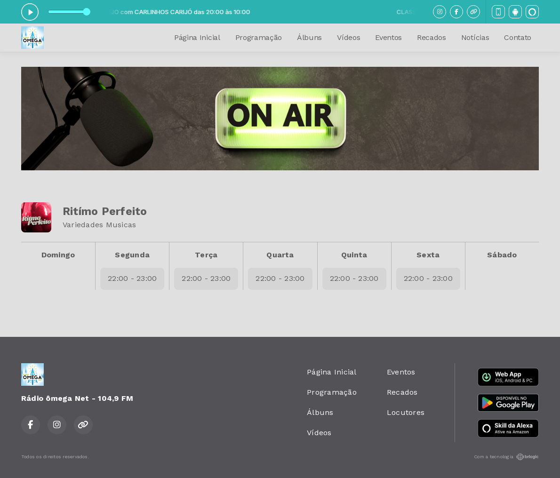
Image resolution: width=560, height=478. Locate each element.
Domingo (58, 254)
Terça (206, 254)
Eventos (388, 37)
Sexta (428, 254)
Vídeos (348, 37)
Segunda (132, 254)
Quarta (280, 254)
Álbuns (309, 37)
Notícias (475, 37)
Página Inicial (197, 37)
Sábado (502, 254)
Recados (431, 37)
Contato (517, 37)
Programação (258, 37)
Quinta (354, 254)
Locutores (405, 412)
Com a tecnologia (506, 457)
